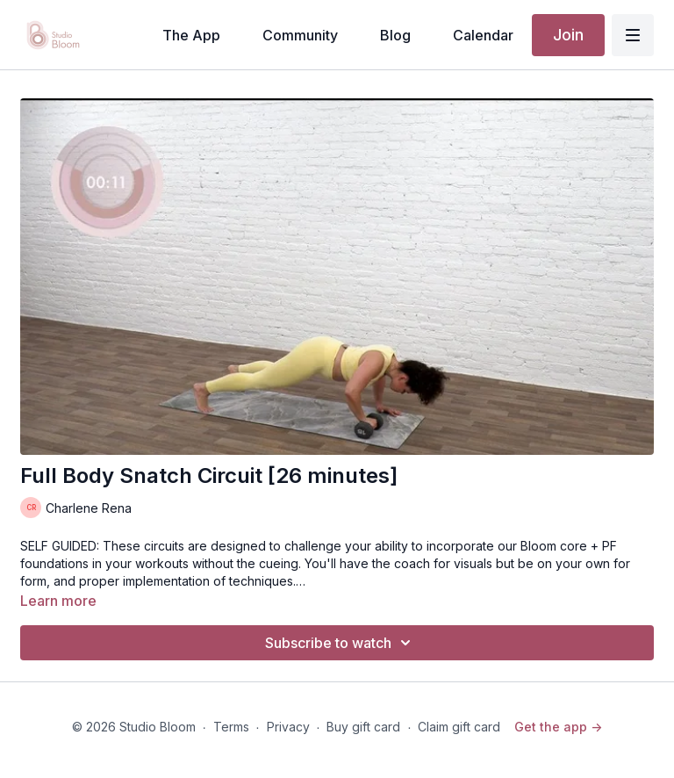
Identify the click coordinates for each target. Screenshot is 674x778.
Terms (231, 726)
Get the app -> (558, 726)
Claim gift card (459, 726)
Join (568, 34)
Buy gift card (363, 726)
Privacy (288, 726)
